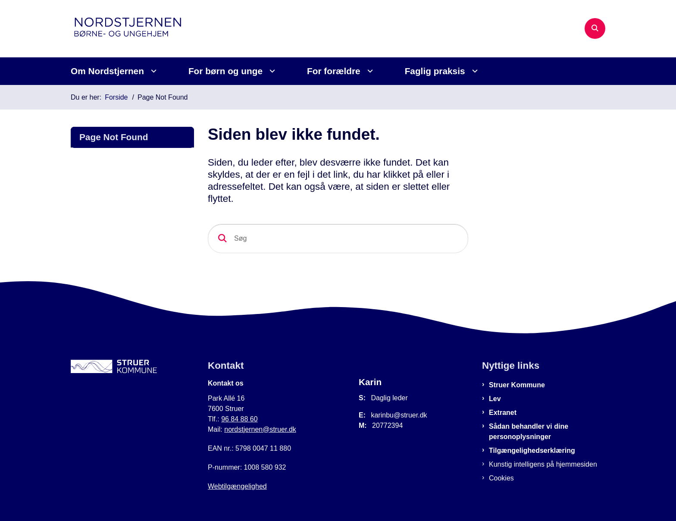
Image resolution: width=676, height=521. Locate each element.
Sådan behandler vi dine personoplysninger (528, 431)
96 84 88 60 (239, 419)
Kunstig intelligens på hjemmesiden (543, 464)
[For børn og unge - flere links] (271, 71)
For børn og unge (225, 71)
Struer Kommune (517, 385)
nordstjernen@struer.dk (260, 429)
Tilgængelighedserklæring (532, 450)
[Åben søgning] (595, 28)
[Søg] (338, 238)
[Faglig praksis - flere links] (473, 71)
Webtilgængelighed (237, 486)
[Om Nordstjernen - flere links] (152, 71)
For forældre (333, 71)
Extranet (502, 412)
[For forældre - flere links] (368, 71)
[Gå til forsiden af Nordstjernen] (135, 29)
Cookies (501, 478)
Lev (495, 398)
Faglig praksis (435, 71)
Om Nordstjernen (107, 71)
